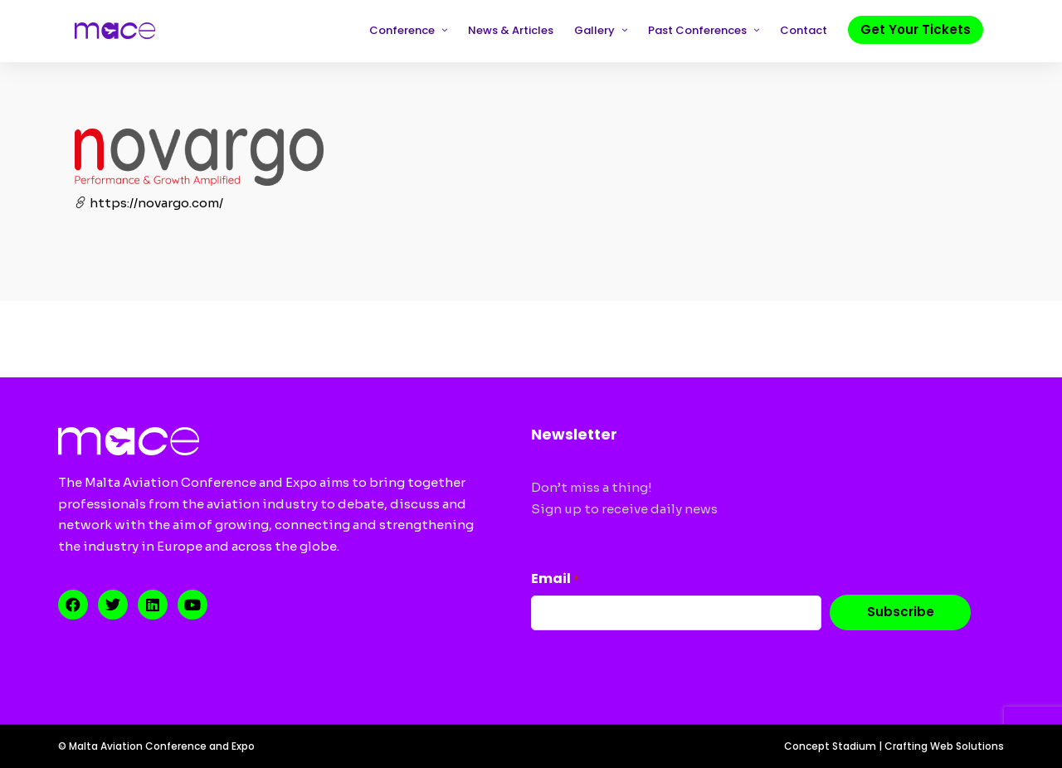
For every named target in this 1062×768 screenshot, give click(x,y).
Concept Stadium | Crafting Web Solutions (894, 746)
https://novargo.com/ (149, 203)
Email (555, 578)
